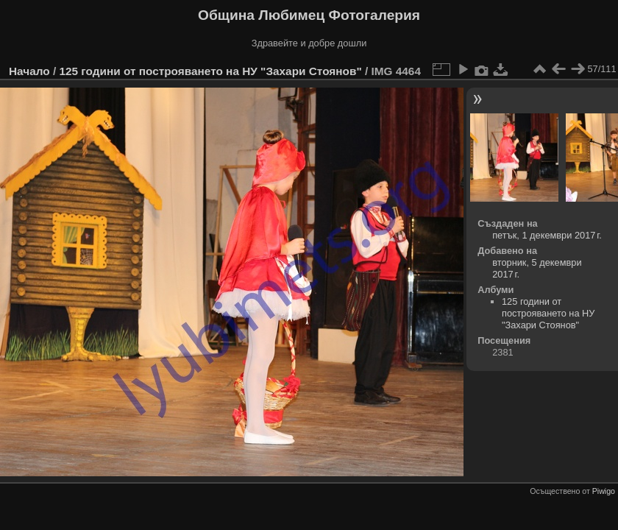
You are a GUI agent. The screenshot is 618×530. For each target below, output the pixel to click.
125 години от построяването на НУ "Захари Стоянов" (210, 71)
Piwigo (603, 491)
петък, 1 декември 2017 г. (547, 235)
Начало (29, 71)
